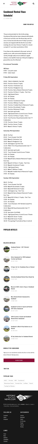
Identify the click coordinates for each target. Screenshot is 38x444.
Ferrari (31, 383)
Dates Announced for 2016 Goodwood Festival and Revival (21, 258)
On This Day (22, 421)
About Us (27, 404)
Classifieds (6, 439)
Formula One (18, 383)
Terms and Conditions (14, 406)
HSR (15, 380)
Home (5, 434)
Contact (32, 404)
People (21, 423)
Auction (22, 415)
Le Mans (26, 383)
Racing (21, 427)
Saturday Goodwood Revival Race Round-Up (22, 277)
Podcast (22, 425)
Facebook (6, 415)
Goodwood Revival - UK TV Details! (20, 247)
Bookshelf (22, 417)
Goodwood (21, 380)
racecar (23, 404)
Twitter (5, 417)
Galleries (5, 437)
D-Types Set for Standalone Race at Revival (22, 267)
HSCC (5, 380)
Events (21, 419)
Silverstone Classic (9, 383)
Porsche (11, 380)
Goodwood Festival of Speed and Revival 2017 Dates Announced (21, 307)
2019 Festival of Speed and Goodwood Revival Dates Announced (21, 317)
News (5, 436)
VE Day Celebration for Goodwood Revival (22, 336)
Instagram (6, 419)
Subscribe (19, 360)
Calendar (5, 441)
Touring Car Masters (9, 386)
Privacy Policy (6, 406)
